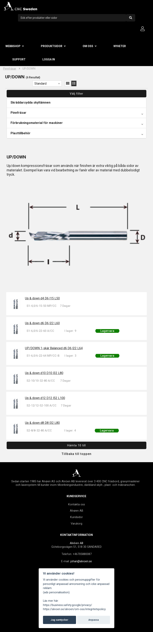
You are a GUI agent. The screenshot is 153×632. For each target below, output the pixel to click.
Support (19, 59)
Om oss (88, 46)
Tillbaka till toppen (76, 454)
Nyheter (120, 46)
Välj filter (76, 93)
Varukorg (76, 523)
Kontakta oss (76, 504)
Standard (40, 83)
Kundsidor (76, 517)
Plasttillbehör (20, 133)
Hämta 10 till (76, 445)
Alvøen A (75, 510)
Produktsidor (51, 46)
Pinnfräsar (9, 68)
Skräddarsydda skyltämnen (30, 102)
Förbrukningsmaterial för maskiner (37, 123)
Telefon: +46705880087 (77, 554)
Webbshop (13, 46)
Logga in (48, 59)
